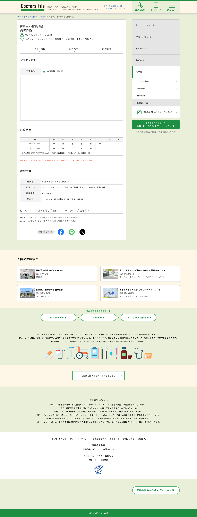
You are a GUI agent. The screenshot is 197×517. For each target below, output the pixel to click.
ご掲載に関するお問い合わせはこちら (98, 375)
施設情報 (106, 48)
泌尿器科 (60, 217)
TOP (19, 16)
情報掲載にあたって (91, 449)
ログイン (93, 459)
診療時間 (73, 48)
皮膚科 (67, 217)
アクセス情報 (38, 48)
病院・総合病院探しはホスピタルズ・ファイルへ (115, 7)
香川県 (26, 16)
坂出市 (35, 16)
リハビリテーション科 (36, 217)
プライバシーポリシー (79, 438)
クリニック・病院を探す (138, 317)
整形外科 (53, 217)
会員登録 (104, 459)
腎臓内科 (74, 217)
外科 (47, 217)
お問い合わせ (128, 438)
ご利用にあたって (58, 438)
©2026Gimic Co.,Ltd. (98, 512)
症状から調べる (58, 317)
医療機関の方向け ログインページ (155, 490)
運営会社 (142, 438)
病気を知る (99, 317)
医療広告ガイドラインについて (106, 438)
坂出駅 (43, 16)
